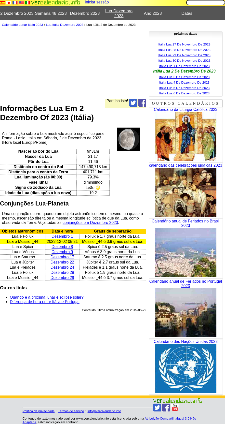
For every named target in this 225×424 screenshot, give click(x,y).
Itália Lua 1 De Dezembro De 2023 (184, 66)
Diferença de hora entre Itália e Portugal (44, 302)
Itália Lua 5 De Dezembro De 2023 (184, 88)
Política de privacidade (39, 411)
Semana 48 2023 (51, 13)
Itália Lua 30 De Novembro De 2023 (184, 60)
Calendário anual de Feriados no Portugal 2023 (185, 283)
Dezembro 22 (62, 262)
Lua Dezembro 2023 (119, 13)
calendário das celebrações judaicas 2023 (185, 165)
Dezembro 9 (62, 252)
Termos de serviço (71, 411)
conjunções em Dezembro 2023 (90, 222)
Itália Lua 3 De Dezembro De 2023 (184, 77)
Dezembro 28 (62, 272)
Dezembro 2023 (85, 13)
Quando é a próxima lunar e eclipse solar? (47, 297)
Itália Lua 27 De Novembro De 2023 (184, 44)
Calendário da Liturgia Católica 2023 (185, 109)
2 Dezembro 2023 (16, 13)
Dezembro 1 (62, 236)
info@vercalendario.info (104, 411)
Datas (186, 13)
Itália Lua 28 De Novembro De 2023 (184, 50)
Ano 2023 (153, 13)
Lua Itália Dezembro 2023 (64, 25)
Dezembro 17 (62, 257)
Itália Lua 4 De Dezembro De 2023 (184, 82)
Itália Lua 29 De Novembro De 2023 (184, 55)
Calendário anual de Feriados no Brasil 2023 (186, 223)
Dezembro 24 (62, 267)
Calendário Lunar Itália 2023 (22, 25)
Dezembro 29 (62, 278)
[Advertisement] (73, 64)
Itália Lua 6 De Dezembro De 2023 (184, 93)
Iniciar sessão (97, 2)
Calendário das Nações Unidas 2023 (186, 341)
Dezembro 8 (62, 247)
